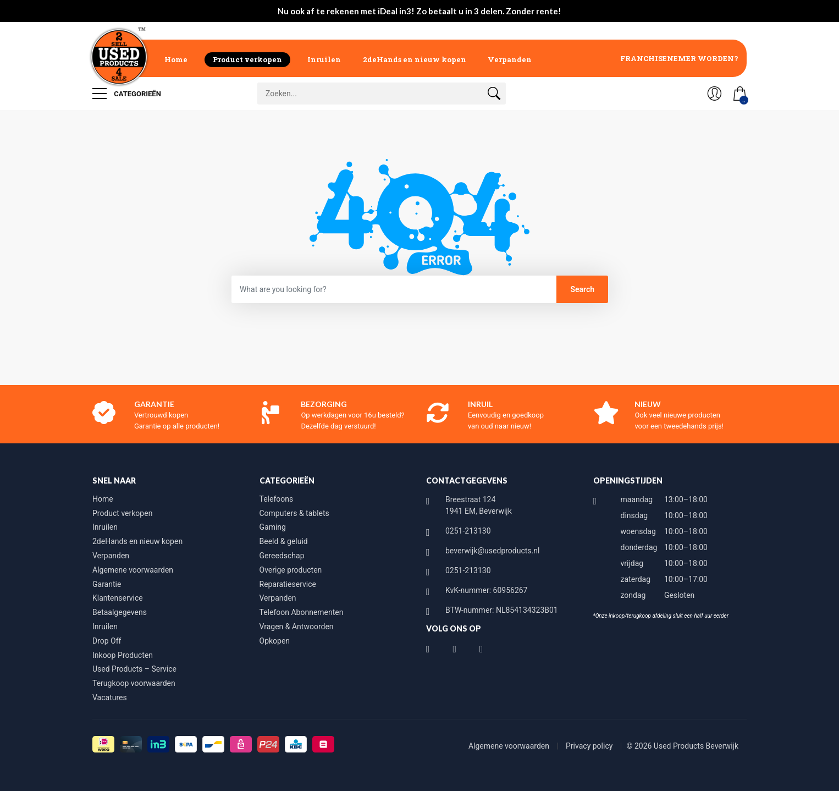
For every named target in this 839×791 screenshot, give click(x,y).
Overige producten (291, 569)
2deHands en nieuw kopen (414, 59)
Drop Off (106, 640)
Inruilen (324, 59)
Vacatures (109, 697)
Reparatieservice (288, 584)
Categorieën (126, 93)
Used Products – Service (134, 668)
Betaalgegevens (119, 612)
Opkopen (275, 640)
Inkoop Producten (122, 655)
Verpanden (510, 59)
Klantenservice (117, 598)
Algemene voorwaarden (132, 569)
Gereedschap (282, 555)
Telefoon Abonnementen (302, 612)
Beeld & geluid (284, 541)
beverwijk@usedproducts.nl (492, 550)
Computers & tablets (294, 513)
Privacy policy (590, 745)
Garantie (106, 584)
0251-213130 (468, 530)
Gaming (273, 527)
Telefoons (277, 499)
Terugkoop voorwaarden (133, 683)
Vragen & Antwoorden (297, 626)
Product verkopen (247, 59)
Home (175, 59)
